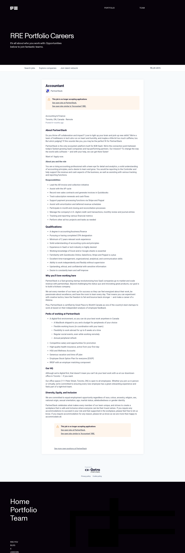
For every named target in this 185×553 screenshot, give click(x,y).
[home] (22, 8)
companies (47, 68)
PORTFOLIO (109, 8)
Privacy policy (86, 476)
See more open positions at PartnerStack (70, 449)
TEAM (142, 8)
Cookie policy (97, 476)
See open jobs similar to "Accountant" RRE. (69, 106)
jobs (29, 68)
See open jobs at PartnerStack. (64, 103)
